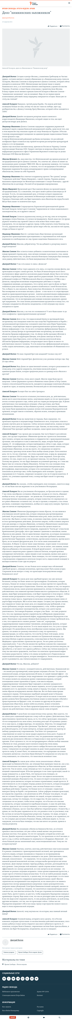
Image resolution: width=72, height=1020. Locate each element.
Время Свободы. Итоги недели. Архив (18, 9)
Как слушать (6, 1007)
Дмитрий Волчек (8, 18)
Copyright (40, 1010)
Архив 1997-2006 (43, 992)
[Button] (52, 26)
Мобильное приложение (11, 992)
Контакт (40, 995)
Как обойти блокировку (10, 1010)
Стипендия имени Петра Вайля (13, 995)
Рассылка (40, 1007)
